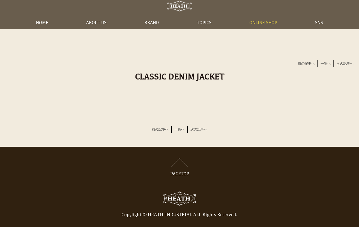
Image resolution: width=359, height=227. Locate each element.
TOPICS (204, 31)
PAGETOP (179, 167)
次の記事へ (345, 63)
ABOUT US (96, 31)
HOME (42, 31)
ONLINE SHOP (263, 31)
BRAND (151, 31)
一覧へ (326, 63)
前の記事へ (306, 63)
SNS (319, 31)
